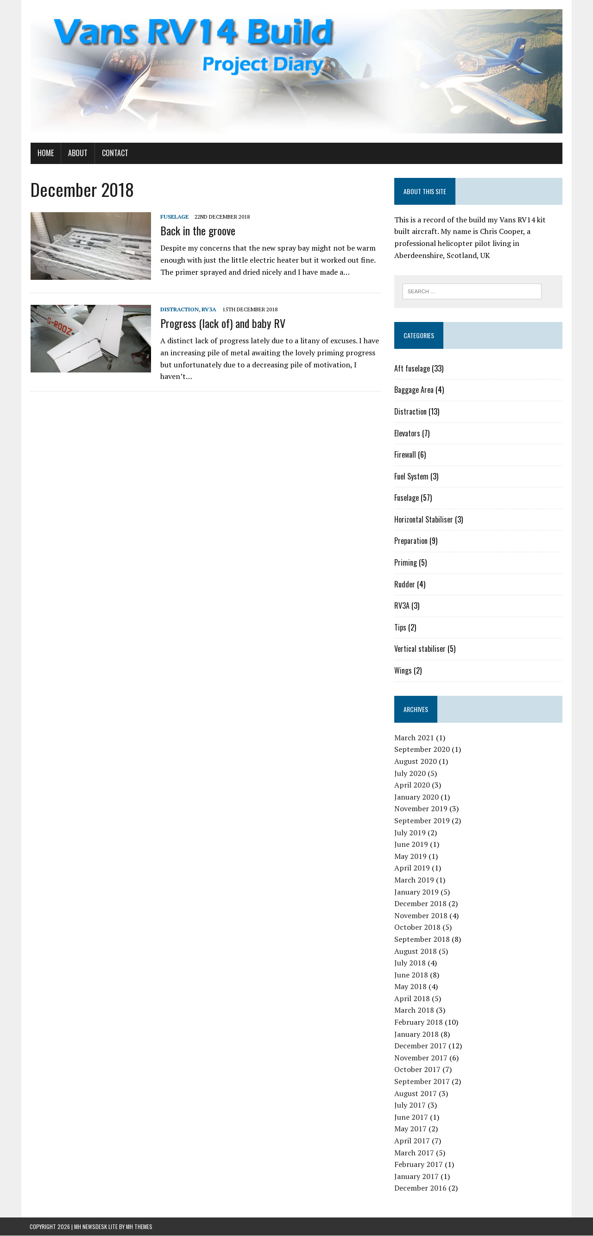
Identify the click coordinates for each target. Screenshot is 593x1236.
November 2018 (421, 916)
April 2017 (412, 1141)
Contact (114, 153)
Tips (400, 627)
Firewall (405, 454)
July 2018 (410, 963)
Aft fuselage (412, 368)
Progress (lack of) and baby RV (221, 323)
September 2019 (422, 821)
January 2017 (416, 1177)
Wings (403, 670)
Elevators (407, 433)
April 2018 (412, 999)
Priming (405, 562)
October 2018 (417, 927)
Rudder (404, 584)
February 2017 (418, 1165)
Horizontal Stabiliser (423, 519)
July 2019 (410, 832)
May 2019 (410, 856)
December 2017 (420, 1046)
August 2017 (415, 1094)
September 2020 (422, 749)
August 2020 (415, 762)
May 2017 (410, 1129)
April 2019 (412, 868)
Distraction (178, 309)
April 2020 (412, 785)
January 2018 (416, 1034)
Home (45, 153)
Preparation (411, 541)
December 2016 (420, 1188)
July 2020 (410, 773)
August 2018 (415, 951)
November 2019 (421, 809)
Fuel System (411, 476)
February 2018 (418, 1022)
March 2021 (414, 738)
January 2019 (416, 892)
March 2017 (414, 1153)
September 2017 (422, 1082)
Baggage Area (414, 390)
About (77, 153)
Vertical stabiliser (420, 649)
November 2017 (421, 1058)
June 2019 (411, 844)
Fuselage (173, 217)
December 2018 (420, 904)
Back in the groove (196, 230)
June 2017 (411, 1117)
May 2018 (410, 987)
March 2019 (414, 880)
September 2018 (422, 939)
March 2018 (414, 1010)
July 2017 (410, 1105)
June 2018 (411, 975)
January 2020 (416, 797)
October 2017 (417, 1070)
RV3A (208, 309)
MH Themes (139, 1227)
